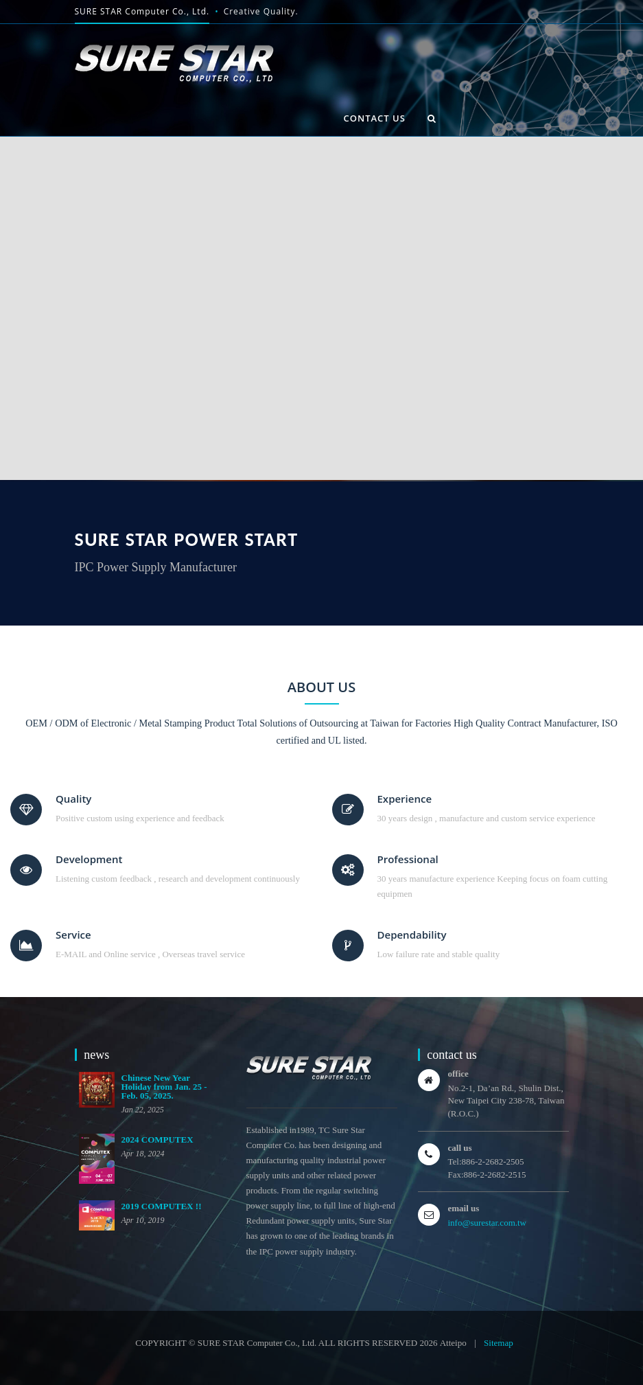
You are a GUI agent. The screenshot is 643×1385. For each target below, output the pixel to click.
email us (464, 1208)
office (458, 1073)
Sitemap (498, 1343)
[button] (432, 118)
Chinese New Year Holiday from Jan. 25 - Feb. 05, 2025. (164, 1087)
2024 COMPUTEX (157, 1139)
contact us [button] (375, 118)
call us (460, 1148)
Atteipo (453, 1343)
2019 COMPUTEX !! (161, 1206)
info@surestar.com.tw (487, 1222)
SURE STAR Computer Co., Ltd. (142, 11)
